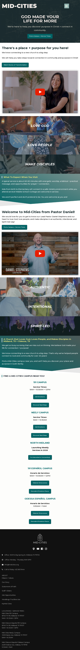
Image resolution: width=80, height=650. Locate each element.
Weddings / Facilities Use (11, 597)
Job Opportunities (9, 593)
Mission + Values (7, 576)
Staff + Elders (6, 589)
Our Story (5, 580)
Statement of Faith (9, 584)
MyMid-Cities (7, 601)
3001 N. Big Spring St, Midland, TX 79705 (25, 553)
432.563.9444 (20, 568)
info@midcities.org (11, 563)
